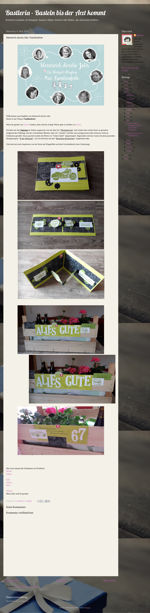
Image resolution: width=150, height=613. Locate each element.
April (129, 140)
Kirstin (78, 124)
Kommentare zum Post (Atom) (26, 586)
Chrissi (9, 482)
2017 (126, 159)
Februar (130, 147)
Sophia (9, 474)
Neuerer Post (12, 580)
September (131, 106)
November (131, 99)
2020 (126, 89)
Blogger (87, 608)
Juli (128, 113)
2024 (126, 81)
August (129, 109)
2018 (126, 155)
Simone (26, 124)
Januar (129, 151)
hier (27, 601)
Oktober (130, 102)
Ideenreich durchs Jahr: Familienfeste (134, 134)
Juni (128, 117)
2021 (126, 85)
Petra (8, 485)
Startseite (61, 580)
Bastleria (140, 35)
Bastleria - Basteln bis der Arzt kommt (55, 12)
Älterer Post (109, 580)
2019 (126, 92)
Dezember (131, 95)
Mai (128, 120)
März (129, 144)
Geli (8, 480)
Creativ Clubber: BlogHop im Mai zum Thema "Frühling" (133, 126)
